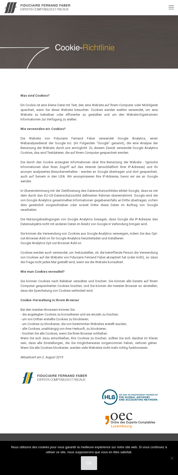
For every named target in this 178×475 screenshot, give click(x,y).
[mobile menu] (171, 7)
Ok (88, 463)
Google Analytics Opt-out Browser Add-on (50, 243)
